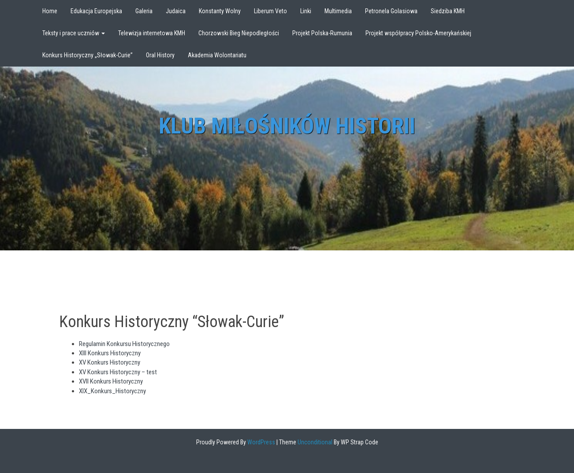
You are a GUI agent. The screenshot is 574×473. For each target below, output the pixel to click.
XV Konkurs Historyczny (109, 362)
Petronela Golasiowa (391, 11)
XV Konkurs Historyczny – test (118, 372)
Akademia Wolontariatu (217, 55)
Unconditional (314, 442)
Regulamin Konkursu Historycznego (124, 344)
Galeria (144, 11)
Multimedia (338, 11)
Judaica (176, 11)
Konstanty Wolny (220, 11)
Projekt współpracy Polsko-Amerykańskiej (418, 33)
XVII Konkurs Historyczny (111, 381)
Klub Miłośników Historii (287, 126)
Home (49, 11)
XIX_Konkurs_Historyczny (112, 391)
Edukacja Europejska (96, 11)
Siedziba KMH (448, 11)
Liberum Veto (270, 11)
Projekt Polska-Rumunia (322, 33)
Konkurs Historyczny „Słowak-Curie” (87, 55)
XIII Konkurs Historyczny (110, 353)
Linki (305, 11)
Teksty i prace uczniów (73, 33)
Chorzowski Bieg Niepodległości (238, 33)
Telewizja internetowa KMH (151, 33)
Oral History (160, 55)
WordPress (260, 442)
